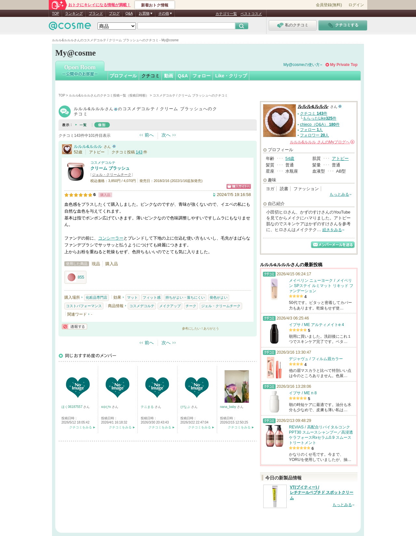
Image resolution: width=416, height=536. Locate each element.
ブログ (114, 13)
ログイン (356, 5)
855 (75, 277)
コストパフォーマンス (84, 306)
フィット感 (152, 297)
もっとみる (339, 194)
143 (139, 152)
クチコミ (150, 75)
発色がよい (219, 297)
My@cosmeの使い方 (301, 64)
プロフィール (123, 75)
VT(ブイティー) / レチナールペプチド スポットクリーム (321, 493)
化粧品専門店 (96, 297)
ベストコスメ (251, 14)
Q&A (129, 13)
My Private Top (344, 64)
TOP (55, 13)
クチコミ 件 (313, 113)
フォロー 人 (311, 129)
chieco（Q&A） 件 (320, 124)
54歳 (289, 158)
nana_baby (228, 407)
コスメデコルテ (102, 162)
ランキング (74, 13)
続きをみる (332, 230)
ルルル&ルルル (88, 146)
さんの (322, 142)
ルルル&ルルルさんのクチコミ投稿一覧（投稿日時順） (109, 95)
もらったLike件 (319, 118)
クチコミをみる (80, 427)
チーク (191, 306)
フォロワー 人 (314, 135)
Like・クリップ (231, 75)
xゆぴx (106, 407)
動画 (168, 75)
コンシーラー (111, 238)
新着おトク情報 (154, 5)
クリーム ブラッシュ (110, 168)
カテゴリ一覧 (226, 14)
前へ (149, 134)
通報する (74, 326)
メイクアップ (170, 306)
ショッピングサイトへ (239, 186)
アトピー (340, 158)
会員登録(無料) (329, 5)
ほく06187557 (72, 407)
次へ (166, 134)
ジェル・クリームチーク (111, 174)
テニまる (148, 407)
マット (132, 297)
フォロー (201, 75)
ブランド (96, 13)
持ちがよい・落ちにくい (185, 297)
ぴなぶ (185, 407)
